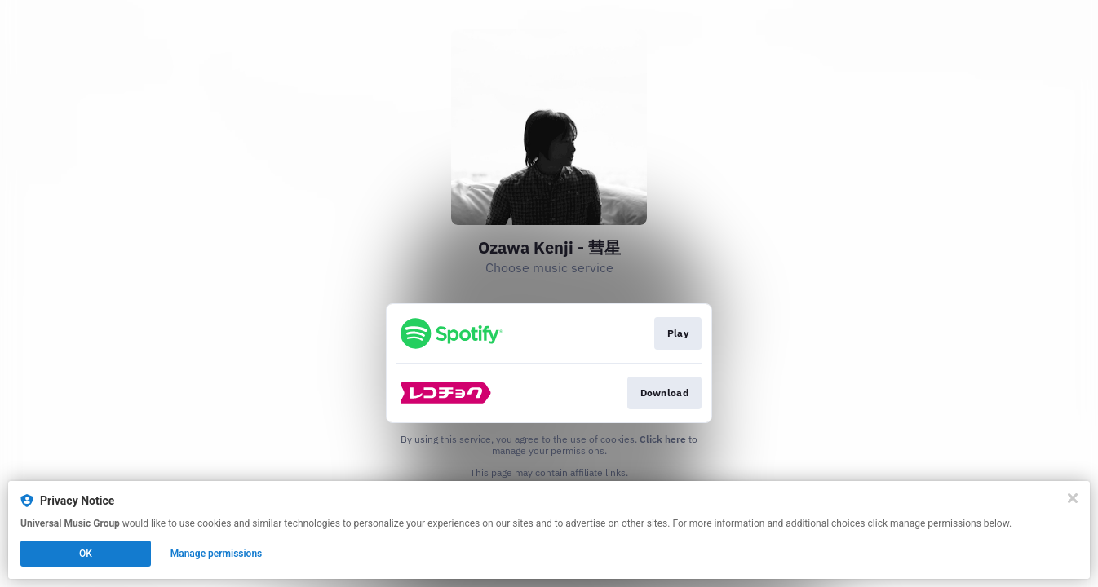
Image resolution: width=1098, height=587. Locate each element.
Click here (663, 439)
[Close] (1073, 498)
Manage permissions (216, 553)
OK (85, 553)
